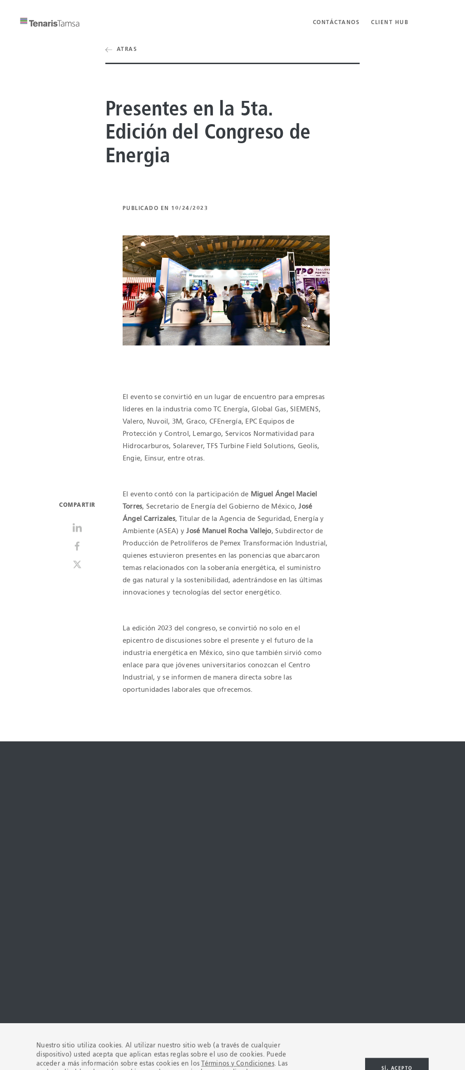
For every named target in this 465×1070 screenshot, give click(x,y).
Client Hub (389, 22)
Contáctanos (336, 22)
